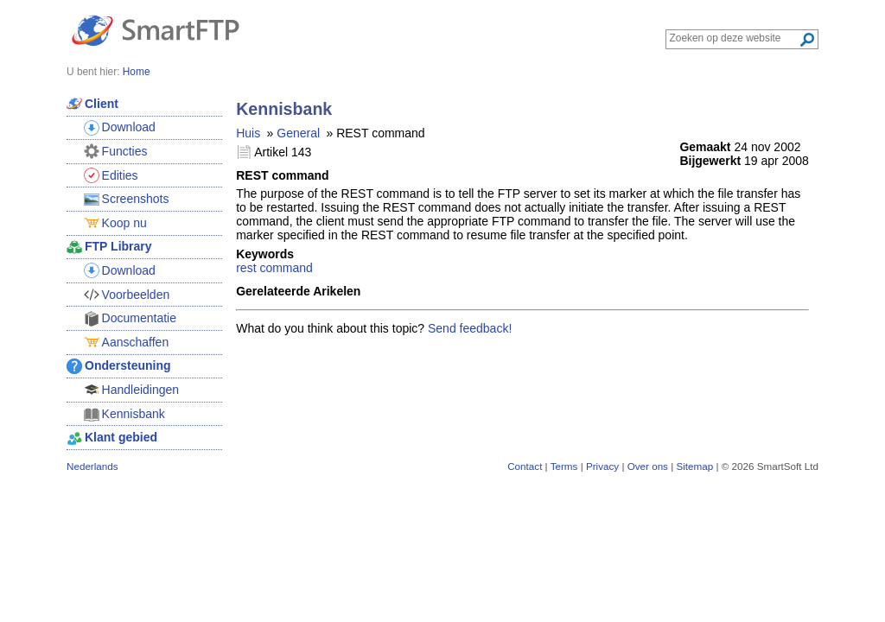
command (285, 268)
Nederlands (92, 466)
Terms (564, 466)
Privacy (602, 466)
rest (246, 268)
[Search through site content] (734, 38)
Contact (524, 466)
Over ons (647, 466)
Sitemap (694, 466)
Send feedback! (470, 328)
